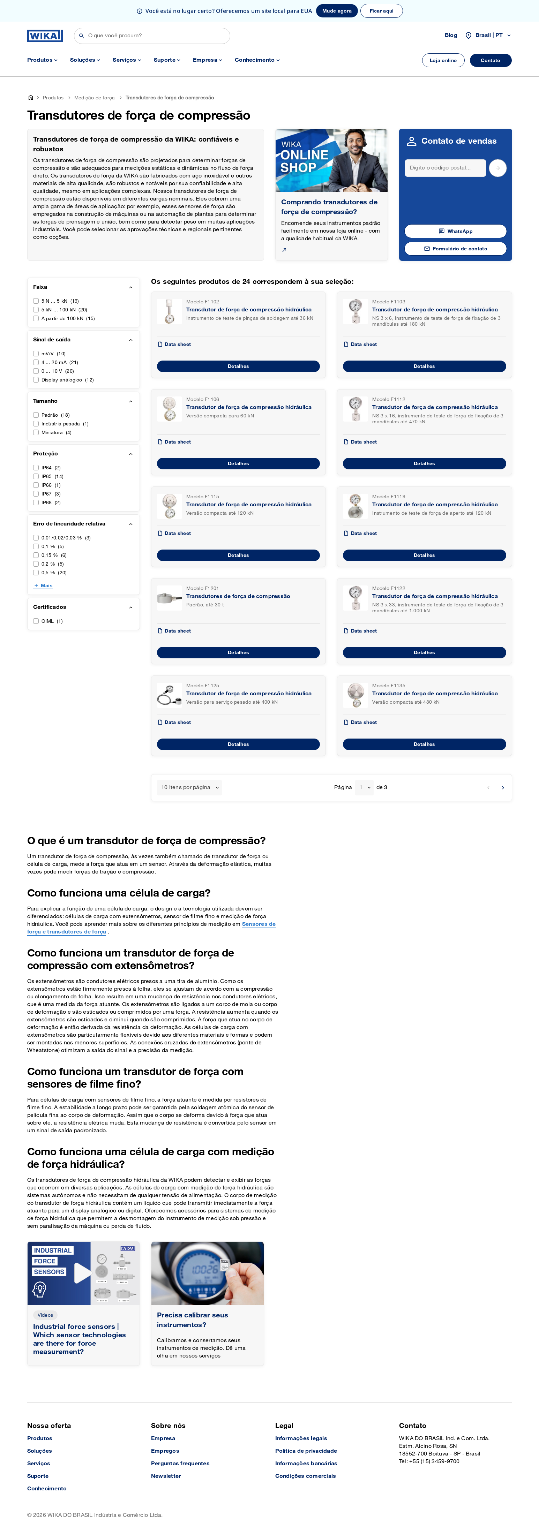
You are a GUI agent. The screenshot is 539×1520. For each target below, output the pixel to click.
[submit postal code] (498, 146)
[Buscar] (152, 14)
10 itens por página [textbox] (186, 766)
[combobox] (189, 766)
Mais (47, 564)
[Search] (445, 146)
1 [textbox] (360, 766)
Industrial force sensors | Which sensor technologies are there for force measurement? (79, 1317)
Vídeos (45, 1293)
